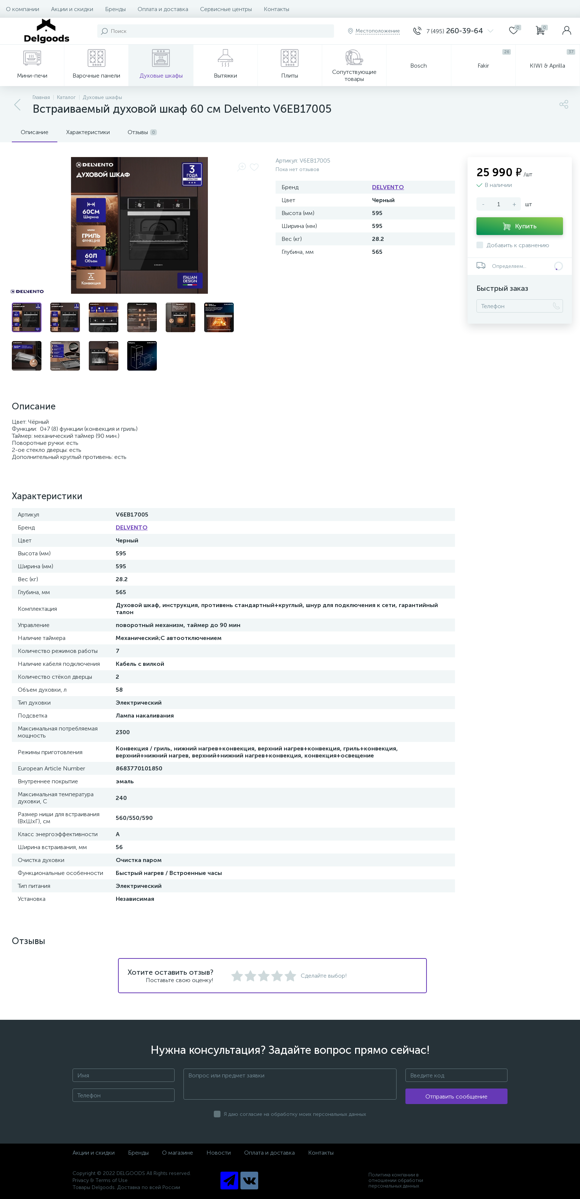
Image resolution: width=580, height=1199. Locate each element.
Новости (218, 1152)
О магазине (177, 1152)
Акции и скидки (72, 9)
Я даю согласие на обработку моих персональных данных (295, 1114)
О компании (22, 9)
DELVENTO (388, 187)
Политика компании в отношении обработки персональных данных (395, 1180)
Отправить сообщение (456, 1096)
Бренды (115, 9)
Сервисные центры (226, 9)
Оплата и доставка (163, 9)
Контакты (276, 9)
